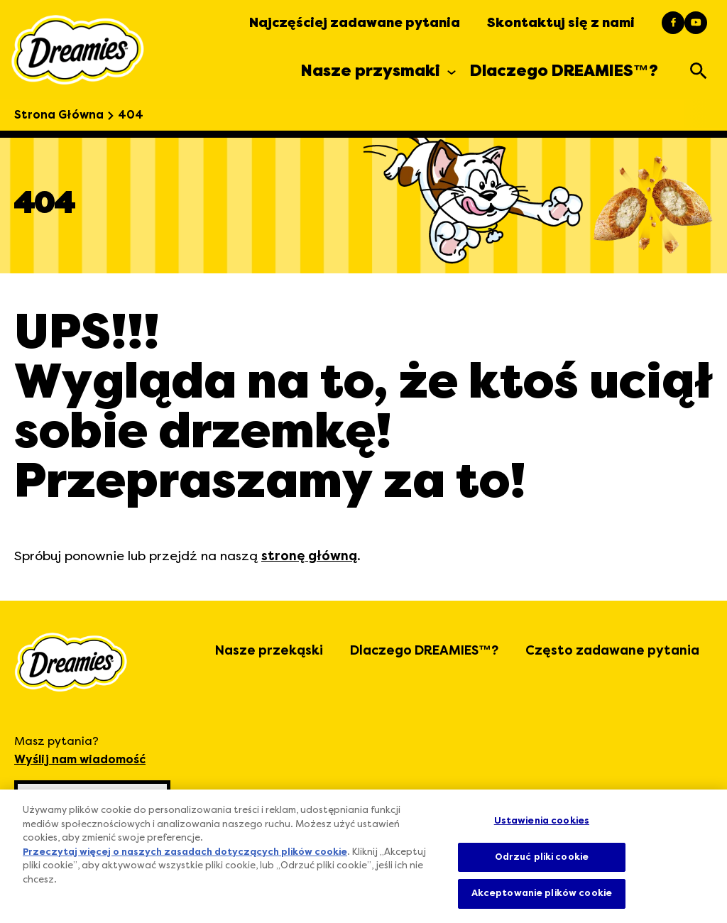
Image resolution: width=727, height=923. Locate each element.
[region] (363, 856)
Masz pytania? (80, 752)
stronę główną (309, 556)
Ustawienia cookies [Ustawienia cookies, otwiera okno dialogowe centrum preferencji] (541, 820)
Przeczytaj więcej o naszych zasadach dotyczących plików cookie (185, 853)
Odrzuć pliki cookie (542, 857)
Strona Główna (59, 115)
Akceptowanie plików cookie (541, 893)
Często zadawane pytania (612, 650)
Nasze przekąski (269, 650)
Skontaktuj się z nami (561, 23)
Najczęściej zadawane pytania (354, 23)
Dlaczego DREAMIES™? (424, 650)
